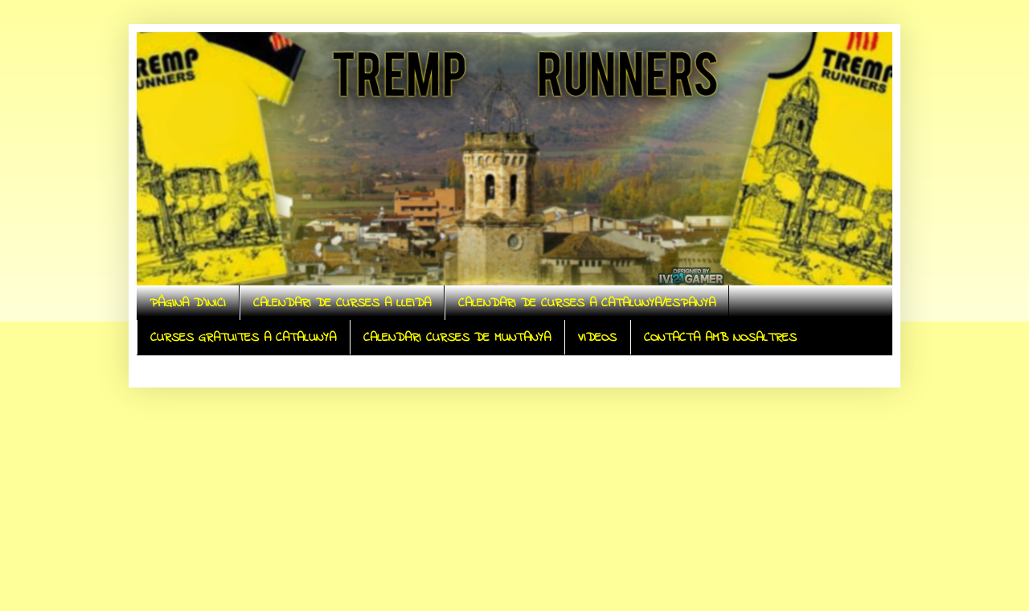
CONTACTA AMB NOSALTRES (720, 337)
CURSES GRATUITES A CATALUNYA (243, 337)
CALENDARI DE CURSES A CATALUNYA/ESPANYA (586, 303)
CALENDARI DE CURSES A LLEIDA (342, 303)
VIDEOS (597, 337)
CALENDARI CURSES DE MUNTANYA (457, 337)
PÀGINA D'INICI (188, 303)
